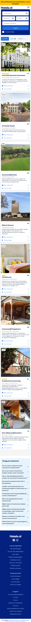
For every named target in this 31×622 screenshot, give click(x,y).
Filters (5, 39)
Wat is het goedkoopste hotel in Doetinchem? (12, 500)
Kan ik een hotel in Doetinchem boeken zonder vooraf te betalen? (13, 472)
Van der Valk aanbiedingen (15, 551)
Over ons (15, 606)
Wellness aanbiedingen (15, 557)
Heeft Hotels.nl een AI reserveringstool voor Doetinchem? (14, 522)
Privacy (15, 600)
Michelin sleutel (15, 565)
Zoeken (15, 28)
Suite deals (15, 554)
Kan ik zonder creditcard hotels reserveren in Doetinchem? (12, 467)
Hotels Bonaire (15, 582)
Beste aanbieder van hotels (15, 608)
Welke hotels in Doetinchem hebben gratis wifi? (14, 505)
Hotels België (15, 579)
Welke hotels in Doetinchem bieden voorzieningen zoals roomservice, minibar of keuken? (13, 511)
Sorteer (21, 39)
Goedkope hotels (15, 560)
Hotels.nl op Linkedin (15, 611)
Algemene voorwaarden (15, 603)
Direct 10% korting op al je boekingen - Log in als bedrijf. (15, 3)
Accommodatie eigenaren (15, 594)
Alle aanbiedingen (15, 549)
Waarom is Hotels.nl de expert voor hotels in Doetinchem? (13, 517)
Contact (15, 597)
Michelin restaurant (15, 568)
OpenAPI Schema (24, 620)
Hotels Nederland (15, 576)
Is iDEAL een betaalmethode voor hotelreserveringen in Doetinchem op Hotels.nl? (14, 488)
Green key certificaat (15, 563)
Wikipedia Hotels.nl (15, 614)
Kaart (13, 39)
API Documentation (14, 620)
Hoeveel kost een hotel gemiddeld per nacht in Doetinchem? (14, 494)
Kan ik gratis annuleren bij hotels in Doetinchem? (13, 482)
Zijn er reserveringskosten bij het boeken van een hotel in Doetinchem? (14, 477)
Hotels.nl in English (15, 584)
